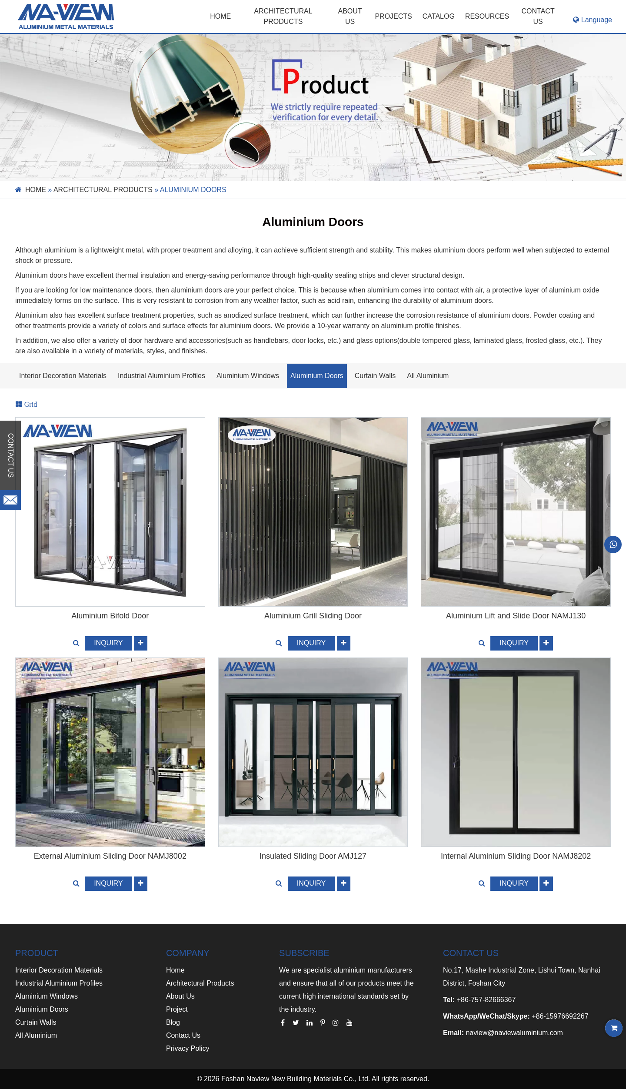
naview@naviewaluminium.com (514, 1032)
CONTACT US (538, 16)
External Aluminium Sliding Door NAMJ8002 (110, 856)
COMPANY (188, 953)
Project (177, 1009)
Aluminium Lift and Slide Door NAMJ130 (516, 615)
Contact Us (183, 1035)
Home (220, 16)
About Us (180, 996)
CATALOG (439, 16)
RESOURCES (487, 16)
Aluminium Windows (247, 375)
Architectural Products (283, 16)
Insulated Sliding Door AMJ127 (313, 856)
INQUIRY (108, 643)
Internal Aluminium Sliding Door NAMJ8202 (516, 856)
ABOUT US (350, 16)
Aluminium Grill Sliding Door (313, 615)
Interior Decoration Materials (63, 375)
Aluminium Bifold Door (110, 615)
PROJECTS (393, 16)
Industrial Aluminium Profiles (161, 375)
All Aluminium (428, 375)
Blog (173, 1022)
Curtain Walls (375, 375)
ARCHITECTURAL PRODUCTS (103, 189)
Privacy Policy (188, 1048)
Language (592, 19)
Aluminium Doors (316, 375)
